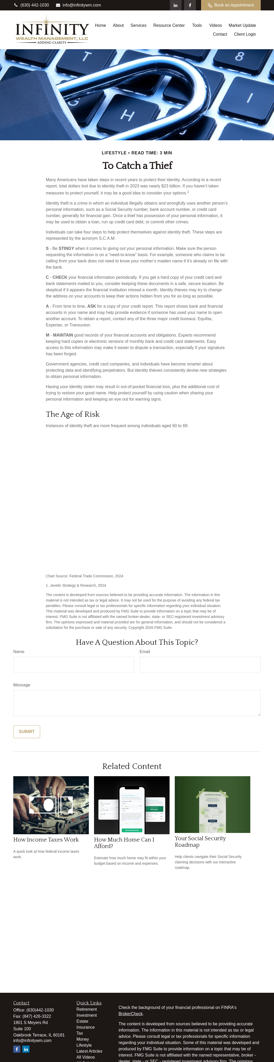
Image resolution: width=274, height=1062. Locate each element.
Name (18, 651)
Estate (82, 1021)
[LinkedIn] (176, 5)
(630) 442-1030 (31, 5)
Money (83, 1039)
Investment (87, 1015)
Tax (80, 1033)
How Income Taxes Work (46, 840)
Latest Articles (90, 1051)
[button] (100, 25)
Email (145, 651)
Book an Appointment (231, 5)
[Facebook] (190, 5)
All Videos (86, 1057)
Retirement (87, 1009)
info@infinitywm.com (78, 5)
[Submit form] (26, 731)
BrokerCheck (130, 1014)
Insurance (86, 1027)
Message (21, 685)
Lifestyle (84, 1045)
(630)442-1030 (40, 1010)
